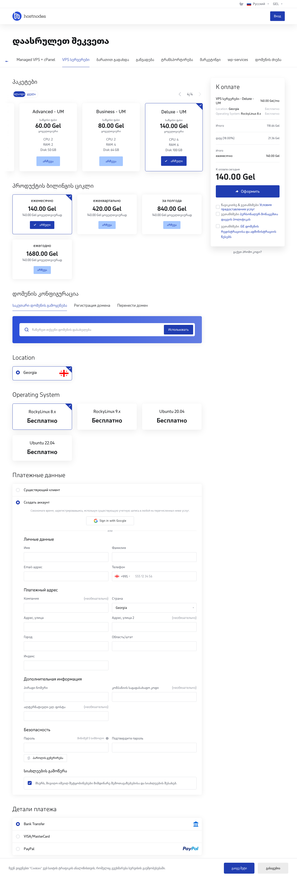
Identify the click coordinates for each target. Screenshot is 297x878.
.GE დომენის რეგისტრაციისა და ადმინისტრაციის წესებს (248, 231)
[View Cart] (241, 4)
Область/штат (122, 637)
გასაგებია (273, 868)
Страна (117, 599)
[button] (110, 520)
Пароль (29, 738)
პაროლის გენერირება (45, 758)
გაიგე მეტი (239, 868)
